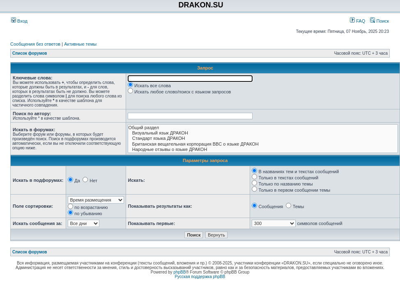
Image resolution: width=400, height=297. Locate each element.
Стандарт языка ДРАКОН (263, 138)
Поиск (379, 21)
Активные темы (80, 44)
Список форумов (29, 53)
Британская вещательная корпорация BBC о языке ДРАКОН (263, 144)
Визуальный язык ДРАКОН (263, 133)
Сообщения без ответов (35, 44)
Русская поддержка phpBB (200, 276)
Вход (19, 21)
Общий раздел (263, 127)
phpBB (179, 272)
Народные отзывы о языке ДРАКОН (263, 149)
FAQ (357, 21)
